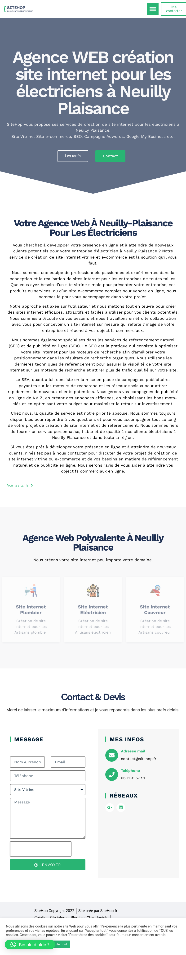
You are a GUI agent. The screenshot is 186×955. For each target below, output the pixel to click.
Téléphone (130, 770)
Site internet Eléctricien (93, 609)
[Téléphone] (111, 774)
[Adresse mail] (111, 755)
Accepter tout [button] (58, 944)
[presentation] (40, 849)
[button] (153, 9)
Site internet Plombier (31, 609)
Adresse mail (133, 751)
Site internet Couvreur (155, 609)
